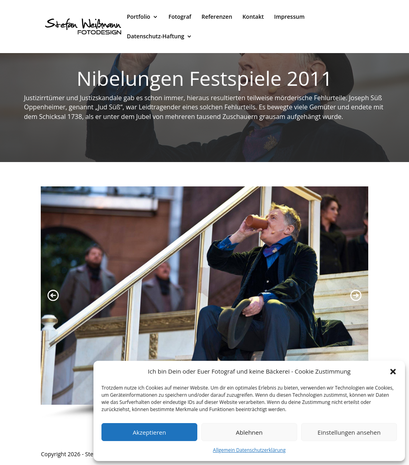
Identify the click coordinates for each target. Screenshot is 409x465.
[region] (204, 302)
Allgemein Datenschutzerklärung (249, 450)
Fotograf (180, 17)
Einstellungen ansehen (349, 432)
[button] (393, 372)
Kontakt (253, 17)
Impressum (289, 17)
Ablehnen (249, 432)
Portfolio (138, 17)
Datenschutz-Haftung (155, 37)
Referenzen (216, 17)
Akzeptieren (149, 432)
